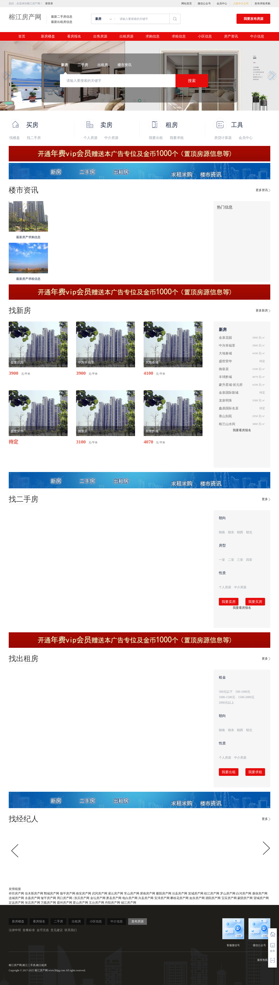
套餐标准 (29, 930)
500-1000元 (243, 691)
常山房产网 (131, 893)
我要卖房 (229, 602)
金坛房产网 (97, 898)
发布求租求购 (262, 3)
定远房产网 (16, 902)
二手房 (58, 921)
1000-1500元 (227, 697)
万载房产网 (48, 902)
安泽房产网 (162, 898)
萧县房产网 (113, 898)
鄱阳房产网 (163, 893)
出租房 (76, 921)
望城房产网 (261, 898)
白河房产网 (243, 893)
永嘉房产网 (32, 898)
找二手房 (34, 138)
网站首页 (186, 3)
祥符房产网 (16, 893)
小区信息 (205, 36)
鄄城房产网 (51, 893)
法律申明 (15, 930)
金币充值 (43, 930)
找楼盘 (14, 138)
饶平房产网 (67, 893)
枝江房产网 (211, 893)
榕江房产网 (25, 17)
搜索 (192, 81)
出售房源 (100, 36)
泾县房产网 (179, 893)
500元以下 (226, 691)
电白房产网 (130, 898)
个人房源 (90, 138)
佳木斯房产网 (34, 893)
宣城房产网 (195, 893)
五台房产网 (96, 902)
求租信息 (179, 36)
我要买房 (255, 602)
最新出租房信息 (61, 22)
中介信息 (257, 36)
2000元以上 (226, 702)
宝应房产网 (229, 898)
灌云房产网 (115, 893)
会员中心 (222, 3)
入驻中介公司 (241, 3)
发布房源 (137, 921)
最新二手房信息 (61, 16)
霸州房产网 (64, 902)
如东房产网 (197, 898)
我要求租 (177, 138)
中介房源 (111, 138)
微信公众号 (204, 3)
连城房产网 (16, 898)
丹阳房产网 (112, 902)
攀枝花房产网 (179, 898)
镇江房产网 (128, 902)
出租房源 (126, 36)
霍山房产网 (80, 902)
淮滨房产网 (81, 898)
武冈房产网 (99, 893)
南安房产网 (83, 893)
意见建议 (57, 930)
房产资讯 (231, 36)
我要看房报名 (242, 430)
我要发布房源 (253, 19)
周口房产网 (64, 898)
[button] (7, 75)
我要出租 (156, 138)
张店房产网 (32, 902)
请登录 (49, 3)
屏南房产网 (147, 893)
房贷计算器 (223, 138)
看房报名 (74, 36)
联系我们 (71, 930)
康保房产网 (259, 893)
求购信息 (153, 36)
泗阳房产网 (213, 898)
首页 (22, 36)
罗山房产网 (227, 893)
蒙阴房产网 (245, 898)
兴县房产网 (145, 898)
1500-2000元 (246, 697)
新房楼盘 (48, 36)
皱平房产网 (48, 898)
